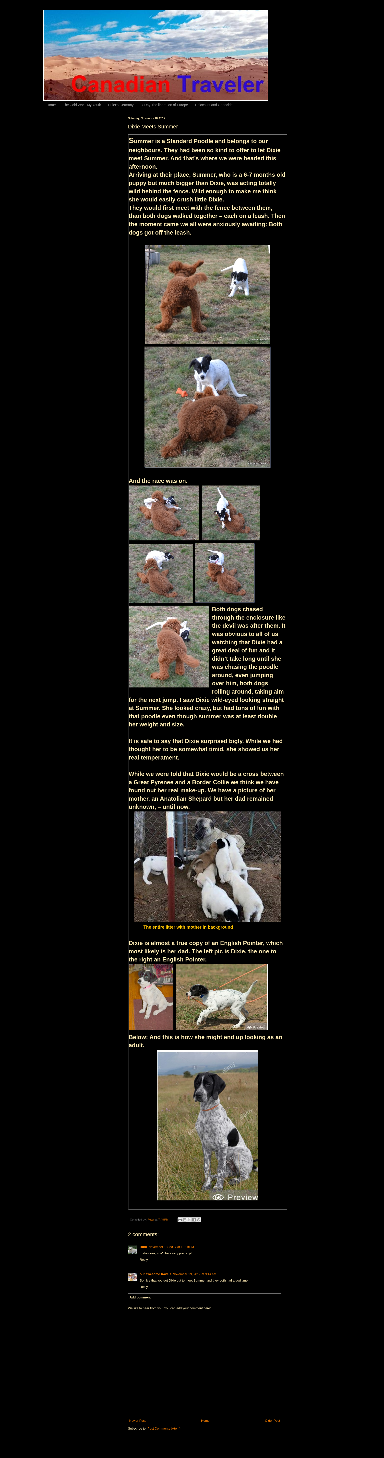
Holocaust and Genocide (213, 105)
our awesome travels (155, 1274)
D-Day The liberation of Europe (164, 105)
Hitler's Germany (121, 105)
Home (51, 105)
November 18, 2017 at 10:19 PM (171, 1247)
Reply (144, 1259)
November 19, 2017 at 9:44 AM (194, 1274)
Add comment (140, 1297)
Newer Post (137, 1420)
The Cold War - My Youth (82, 105)
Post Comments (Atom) (163, 1428)
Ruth (143, 1247)
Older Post (272, 1420)
